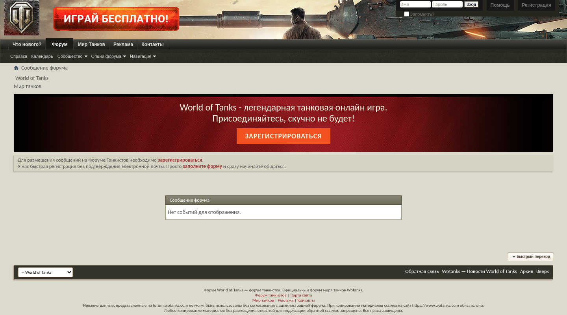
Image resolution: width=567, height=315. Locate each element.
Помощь (500, 5)
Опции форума (106, 56)
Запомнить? (419, 14)
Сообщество (70, 56)
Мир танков (263, 300)
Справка (18, 56)
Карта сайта (301, 295)
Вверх (542, 271)
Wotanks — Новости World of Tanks (479, 271)
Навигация (140, 56)
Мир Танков (91, 44)
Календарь (42, 56)
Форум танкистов (271, 295)
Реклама (123, 44)
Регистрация (536, 5)
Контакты (152, 44)
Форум (59, 44)
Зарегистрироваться (283, 136)
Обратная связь (422, 271)
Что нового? (27, 44)
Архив (526, 271)
